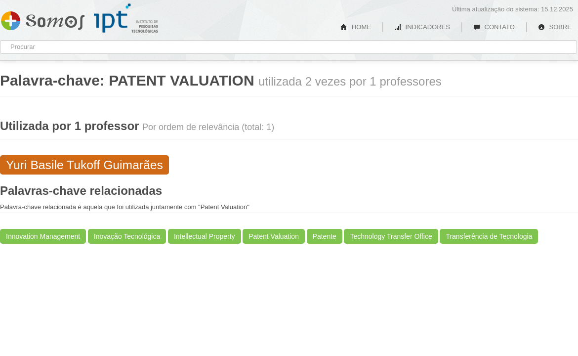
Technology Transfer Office (391, 236)
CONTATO (494, 27)
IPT (126, 18)
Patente (324, 236)
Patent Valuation (273, 236)
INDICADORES (422, 27)
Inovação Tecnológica (127, 236)
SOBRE (555, 27)
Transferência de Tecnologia (489, 236)
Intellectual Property (204, 236)
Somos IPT (42, 19)
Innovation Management (43, 236)
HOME (355, 27)
